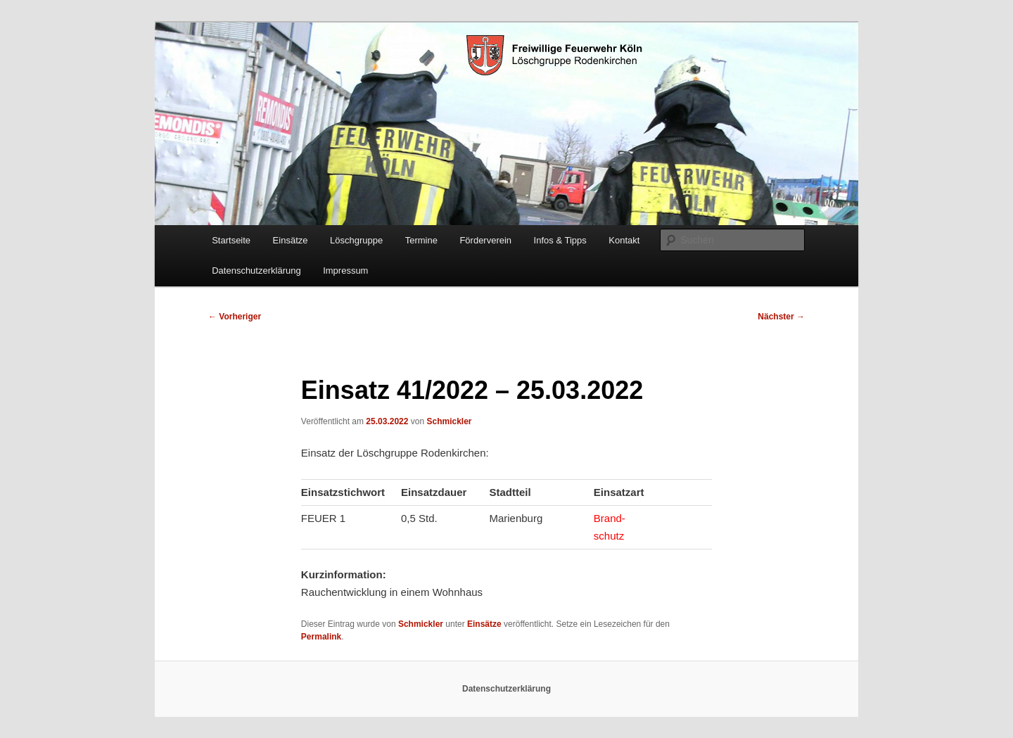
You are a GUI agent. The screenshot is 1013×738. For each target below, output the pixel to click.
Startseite (231, 240)
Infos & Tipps (560, 240)
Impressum (345, 270)
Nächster (781, 317)
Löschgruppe (356, 240)
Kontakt (624, 240)
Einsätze (290, 240)
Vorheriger (234, 317)
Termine (421, 240)
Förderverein (485, 240)
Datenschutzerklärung (256, 270)
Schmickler (448, 421)
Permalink (321, 637)
